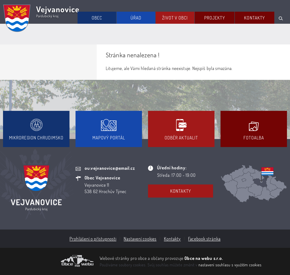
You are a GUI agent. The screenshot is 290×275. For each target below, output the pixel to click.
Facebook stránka (204, 238)
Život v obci (175, 18)
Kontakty (254, 18)
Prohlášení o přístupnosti (92, 238)
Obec (97, 18)
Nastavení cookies (140, 238)
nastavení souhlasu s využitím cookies (230, 264)
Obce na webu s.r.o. (203, 258)
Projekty (214, 18)
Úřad (135, 18)
